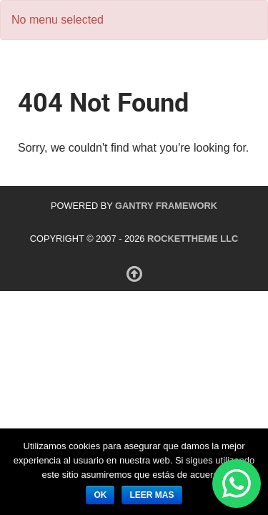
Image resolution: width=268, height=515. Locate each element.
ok (100, 495)
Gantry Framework (166, 205)
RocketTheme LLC (192, 238)
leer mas (151, 495)
